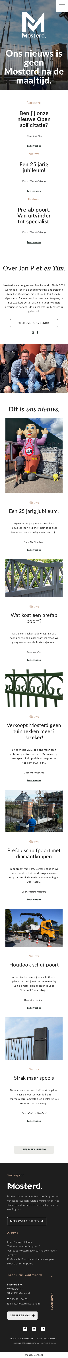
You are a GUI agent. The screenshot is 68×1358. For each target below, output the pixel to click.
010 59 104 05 (19, 1299)
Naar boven (52, 1301)
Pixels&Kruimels (50, 1339)
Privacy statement (26, 1339)
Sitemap (13, 1339)
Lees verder (34, 146)
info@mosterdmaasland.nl (25, 1304)
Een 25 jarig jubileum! (20, 1242)
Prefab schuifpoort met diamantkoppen (30, 1259)
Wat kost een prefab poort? (23, 1246)
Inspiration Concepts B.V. (28, 1343)
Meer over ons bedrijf (34, 323)
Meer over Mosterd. (25, 1221)
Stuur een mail (20, 1315)
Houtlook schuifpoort (20, 1263)
